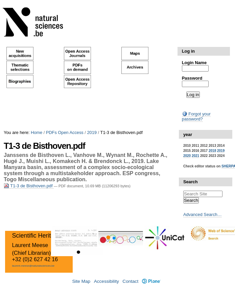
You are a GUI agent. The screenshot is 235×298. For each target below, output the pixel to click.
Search (190, 181)
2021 (195, 156)
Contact (130, 281)
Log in (188, 51)
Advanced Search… (202, 214)
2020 (187, 156)
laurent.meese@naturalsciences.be (33, 265)
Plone (151, 281)
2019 (91, 132)
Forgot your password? (196, 116)
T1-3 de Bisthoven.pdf (29, 185)
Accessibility (106, 281)
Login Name (194, 62)
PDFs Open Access (65, 132)
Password (192, 78)
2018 (212, 151)
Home (36, 132)
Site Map (81, 281)
